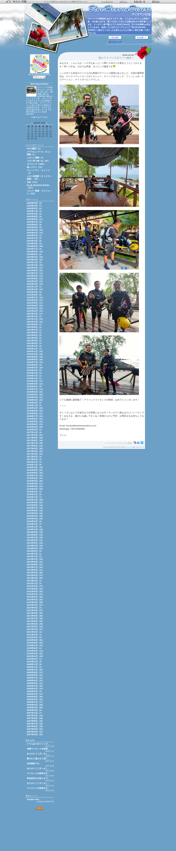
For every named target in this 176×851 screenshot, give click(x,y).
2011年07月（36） (35, 618)
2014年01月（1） (35, 554)
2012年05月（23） (35, 599)
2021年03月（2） (35, 340)
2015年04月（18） (35, 516)
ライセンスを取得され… (38, 773)
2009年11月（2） (35, 667)
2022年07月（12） (35, 297)
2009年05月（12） (35, 683)
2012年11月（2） (35, 583)
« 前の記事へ (115, 37)
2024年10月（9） (35, 241)
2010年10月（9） (35, 637)
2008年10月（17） (35, 694)
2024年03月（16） (35, 259)
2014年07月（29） (35, 537)
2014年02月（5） (35, 551)
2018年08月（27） (35, 413)
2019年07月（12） (35, 389)
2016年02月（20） (35, 489)
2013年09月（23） (35, 562)
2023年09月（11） (35, 268)
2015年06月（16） (35, 510)
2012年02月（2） (35, 607)
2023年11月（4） (35, 262)
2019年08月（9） (35, 386)
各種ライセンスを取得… (38, 749)
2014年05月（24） (35, 543)
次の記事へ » (141, 37)
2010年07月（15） (35, 645)
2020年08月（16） (35, 359)
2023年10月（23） (35, 265)
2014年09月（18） (35, 532)
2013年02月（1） (35, 580)
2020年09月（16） (35, 357)
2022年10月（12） (35, 289)
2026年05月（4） (35, 203)
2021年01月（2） (35, 346)
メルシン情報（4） (36, 157)
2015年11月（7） (35, 497)
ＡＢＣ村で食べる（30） (38, 161)
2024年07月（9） (35, 249)
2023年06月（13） (35, 276)
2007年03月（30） (35, 734)
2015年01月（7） (35, 524)
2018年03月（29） (35, 427)
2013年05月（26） (35, 572)
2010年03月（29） (35, 656)
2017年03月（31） (35, 454)
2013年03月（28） (35, 578)
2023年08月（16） (35, 270)
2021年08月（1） (35, 327)
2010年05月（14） (35, 651)
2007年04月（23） (35, 732)
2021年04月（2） (35, 338)
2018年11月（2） (35, 405)
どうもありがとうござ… (38, 744)
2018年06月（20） (35, 419)
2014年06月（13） (35, 540)
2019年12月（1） (35, 375)
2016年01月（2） (35, 491)
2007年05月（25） (35, 729)
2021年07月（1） (35, 330)
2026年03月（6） (35, 208)
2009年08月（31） (35, 675)
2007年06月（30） (35, 726)
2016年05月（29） (35, 481)
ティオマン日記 (120, 10)
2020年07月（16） (35, 362)
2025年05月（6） (35, 227)
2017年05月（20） (35, 448)
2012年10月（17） (35, 586)
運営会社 (156, 1)
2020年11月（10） (35, 351)
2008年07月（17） (35, 702)
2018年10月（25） (35, 408)
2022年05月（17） (35, 303)
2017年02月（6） (35, 456)
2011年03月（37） (35, 629)
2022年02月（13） (35, 311)
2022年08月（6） (35, 295)
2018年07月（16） (35, 416)
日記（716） (32, 182)
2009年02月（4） (35, 691)
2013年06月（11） (35, 570)
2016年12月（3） (35, 462)
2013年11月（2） (35, 556)
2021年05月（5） (35, 335)
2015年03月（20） (35, 518)
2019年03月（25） (35, 400)
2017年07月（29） (35, 443)
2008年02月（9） (35, 710)
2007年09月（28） (35, 718)
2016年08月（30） (35, 473)
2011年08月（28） (35, 616)
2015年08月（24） (35, 505)
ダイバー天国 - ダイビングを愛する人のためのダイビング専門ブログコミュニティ (48, 1)
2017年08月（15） (35, 440)
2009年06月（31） (35, 680)
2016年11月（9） (35, 465)
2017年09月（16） (35, 438)
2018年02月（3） (35, 429)
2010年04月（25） (35, 653)
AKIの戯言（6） (34, 148)
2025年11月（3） (35, 211)
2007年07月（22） (35, 723)
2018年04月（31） (35, 424)
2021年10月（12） (35, 322)
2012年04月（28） (35, 602)
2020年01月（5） (35, 373)
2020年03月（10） (35, 367)
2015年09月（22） (35, 502)
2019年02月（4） (35, 402)
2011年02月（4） (35, 632)
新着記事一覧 (139, 1)
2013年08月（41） (35, 564)
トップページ (107, 1)
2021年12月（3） (35, 316)
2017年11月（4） (35, 432)
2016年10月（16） (35, 467)
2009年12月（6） (35, 664)
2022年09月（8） (35, 292)
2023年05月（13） (35, 278)
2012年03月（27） (35, 605)
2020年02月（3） (35, 370)
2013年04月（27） (35, 575)
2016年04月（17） (35, 483)
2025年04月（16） (35, 230)
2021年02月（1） (35, 343)
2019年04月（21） (35, 397)
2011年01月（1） (35, 634)
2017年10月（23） (35, 435)
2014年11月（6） (35, 527)
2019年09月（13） (35, 384)
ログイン (123, 1)
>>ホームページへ (39, 117)
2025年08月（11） (35, 219)
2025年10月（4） (35, 214)
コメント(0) (131, 447)
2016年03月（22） (35, 486)
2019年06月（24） (35, 392)
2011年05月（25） (35, 624)
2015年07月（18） (35, 508)
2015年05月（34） (35, 513)
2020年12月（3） (35, 349)
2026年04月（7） (35, 206)
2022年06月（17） (35, 300)
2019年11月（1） (35, 378)
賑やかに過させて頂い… (38, 758)
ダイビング (115, 42)
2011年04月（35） (35, 626)
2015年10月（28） (35, 500)
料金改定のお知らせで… (38, 778)
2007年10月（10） (35, 715)
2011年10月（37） (35, 610)
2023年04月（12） (35, 281)
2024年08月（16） (35, 246)
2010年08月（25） (35, 643)
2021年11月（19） (35, 319)
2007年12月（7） (35, 713)
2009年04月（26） (35, 686)
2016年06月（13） (35, 478)
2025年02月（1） (35, 235)
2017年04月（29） (35, 451)
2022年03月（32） (35, 308)
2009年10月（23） (35, 670)
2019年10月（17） (35, 381)
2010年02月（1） (35, 659)
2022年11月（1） (35, 286)
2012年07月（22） (35, 594)
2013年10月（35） (35, 559)
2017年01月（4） (35, 459)
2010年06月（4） (35, 648)
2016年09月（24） (35, 470)
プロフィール (39, 77)
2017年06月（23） (35, 446)
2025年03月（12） (35, 233)
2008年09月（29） (35, 696)
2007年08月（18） (35, 721)
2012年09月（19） (35, 589)
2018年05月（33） (35, 421)
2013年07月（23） (35, 567)
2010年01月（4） (35, 661)
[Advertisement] (39, 830)
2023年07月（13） (35, 273)
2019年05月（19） (35, 394)
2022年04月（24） (35, 305)
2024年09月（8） (35, 243)
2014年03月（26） (35, 548)
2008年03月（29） (35, 707)
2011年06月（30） (35, 621)
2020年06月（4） (35, 365)
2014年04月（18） (35, 545)
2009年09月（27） (35, 672)
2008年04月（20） (35, 705)
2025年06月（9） (35, 224)
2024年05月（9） (35, 254)
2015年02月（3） (35, 521)
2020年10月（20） (35, 354)
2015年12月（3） (35, 494)
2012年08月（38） (35, 591)
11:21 (123, 447)
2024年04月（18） (35, 257)
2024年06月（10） (35, 251)
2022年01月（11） (35, 313)
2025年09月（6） (35, 216)
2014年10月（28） (35, 529)
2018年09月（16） (35, 411)
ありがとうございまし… (38, 753)
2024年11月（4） (35, 238)
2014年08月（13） (35, 535)
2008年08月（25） (35, 699)
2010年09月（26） (35, 640)
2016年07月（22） (35, 475)
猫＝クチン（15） (35, 167)
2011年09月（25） (35, 613)
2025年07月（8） (35, 222)
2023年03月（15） (35, 284)
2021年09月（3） (35, 324)
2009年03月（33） (35, 688)
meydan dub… (34, 799)
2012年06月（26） (35, 597)
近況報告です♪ (33, 763)
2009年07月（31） (35, 678)
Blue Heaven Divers (39, 84)
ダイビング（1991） (36, 164)
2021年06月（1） (35, 332)
